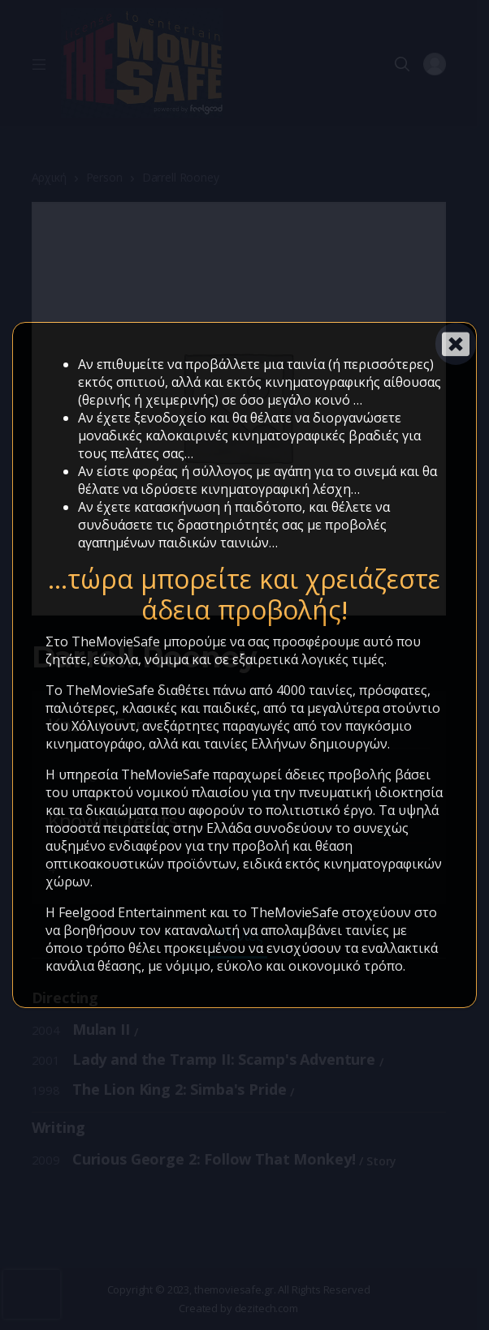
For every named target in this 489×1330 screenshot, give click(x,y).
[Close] (455, 344)
